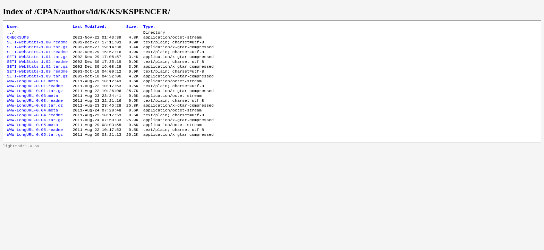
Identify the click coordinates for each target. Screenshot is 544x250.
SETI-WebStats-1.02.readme (37, 67)
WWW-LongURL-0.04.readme (35, 128)
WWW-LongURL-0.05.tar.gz (35, 150)
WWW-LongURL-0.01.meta (32, 89)
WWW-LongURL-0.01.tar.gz (35, 100)
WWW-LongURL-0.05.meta (32, 139)
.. (9, 33)
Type (149, 27)
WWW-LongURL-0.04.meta (32, 122)
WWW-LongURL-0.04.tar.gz (35, 133)
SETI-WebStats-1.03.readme (37, 78)
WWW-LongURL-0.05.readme (35, 145)
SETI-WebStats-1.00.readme (37, 45)
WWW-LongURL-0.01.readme (35, 95)
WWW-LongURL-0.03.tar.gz (35, 117)
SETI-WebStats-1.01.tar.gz (37, 61)
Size (132, 27)
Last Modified (90, 27)
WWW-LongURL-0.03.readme (35, 111)
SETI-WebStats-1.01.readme (37, 56)
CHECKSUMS (18, 39)
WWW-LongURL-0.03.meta (32, 106)
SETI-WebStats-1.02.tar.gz (37, 72)
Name (13, 27)
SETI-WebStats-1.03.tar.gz (37, 83)
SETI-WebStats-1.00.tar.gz (37, 50)
